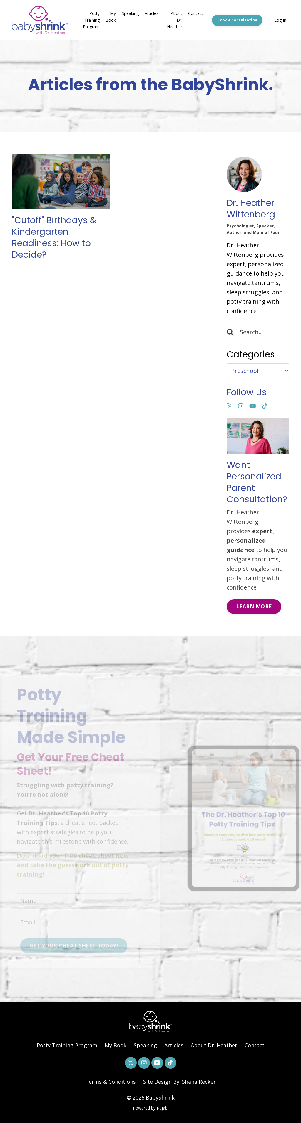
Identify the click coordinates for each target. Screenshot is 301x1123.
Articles (151, 13)
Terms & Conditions (110, 1081)
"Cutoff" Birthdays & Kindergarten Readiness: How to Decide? (54, 238)
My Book (111, 17)
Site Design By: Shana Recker (179, 1081)
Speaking (130, 13)
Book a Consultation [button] (237, 20)
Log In (280, 20)
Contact (195, 13)
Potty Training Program (91, 20)
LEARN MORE (254, 606)
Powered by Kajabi (150, 1108)
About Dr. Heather (174, 20)
